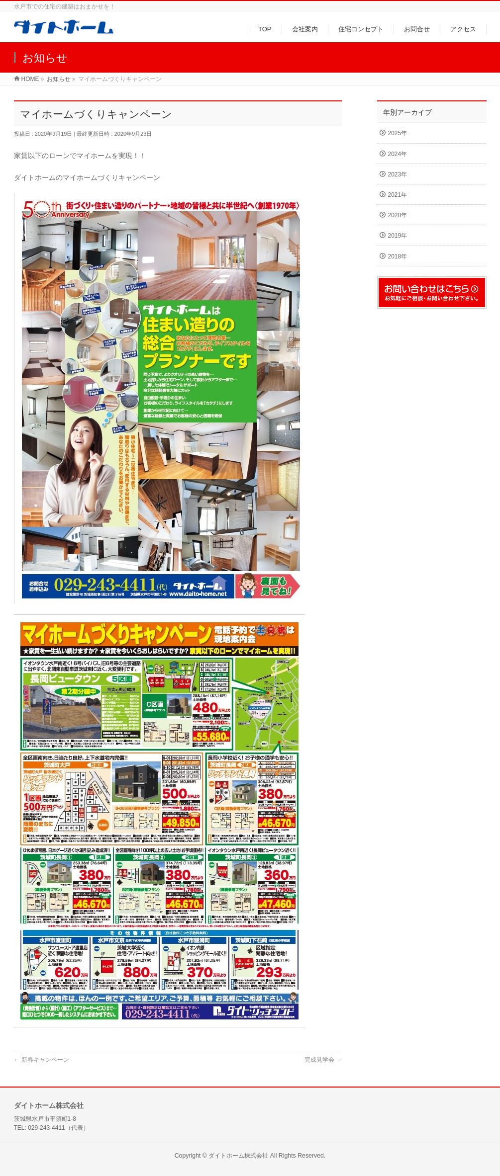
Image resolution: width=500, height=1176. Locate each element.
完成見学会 (323, 1059)
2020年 (397, 215)
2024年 (397, 154)
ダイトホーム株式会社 (238, 1155)
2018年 (397, 256)
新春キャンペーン (41, 1059)
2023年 (397, 174)
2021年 (397, 194)
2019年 (397, 235)
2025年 (397, 133)
